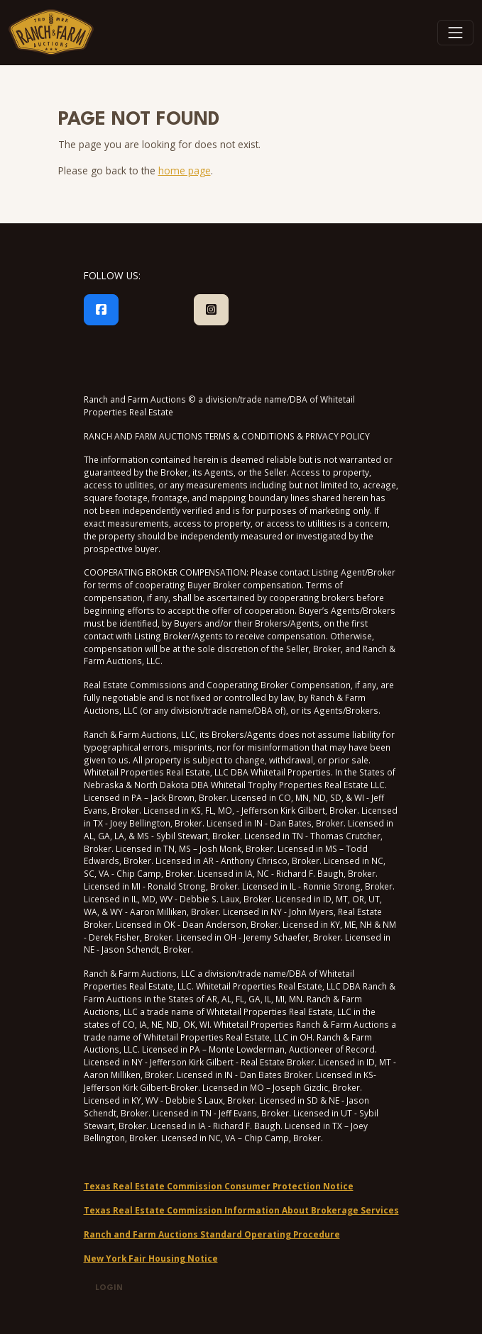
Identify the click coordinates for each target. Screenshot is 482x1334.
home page (184, 170)
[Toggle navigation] (455, 32)
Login (109, 1288)
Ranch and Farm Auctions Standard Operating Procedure (212, 1234)
